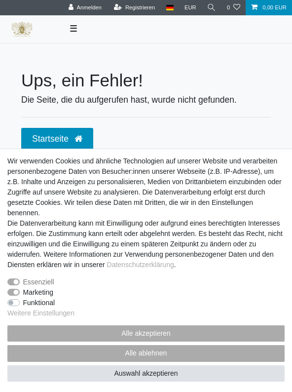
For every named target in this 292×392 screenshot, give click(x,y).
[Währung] (190, 7)
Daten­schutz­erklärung (140, 265)
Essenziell (38, 282)
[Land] (169, 7)
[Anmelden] (85, 7)
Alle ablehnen (146, 353)
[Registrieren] (134, 7)
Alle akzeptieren (146, 333)
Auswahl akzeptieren (146, 373)
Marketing (38, 292)
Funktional (39, 303)
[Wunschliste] (233, 7)
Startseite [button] (57, 139)
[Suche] (211, 7)
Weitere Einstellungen (40, 313)
